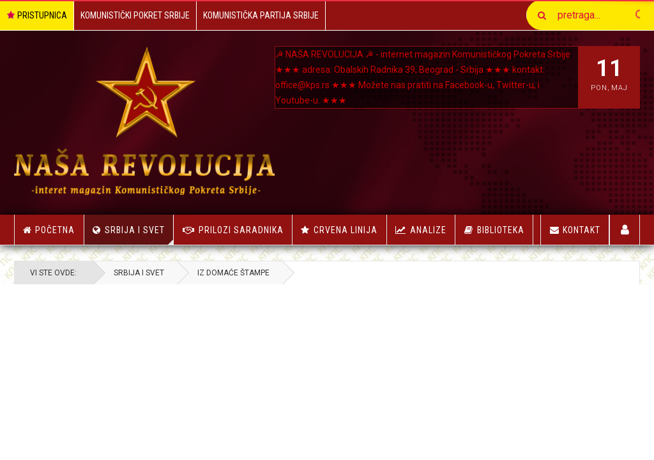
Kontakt (575, 230)
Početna (49, 230)
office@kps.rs (302, 85)
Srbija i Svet (139, 235)
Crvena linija (345, 230)
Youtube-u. (297, 100)
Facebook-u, (469, 85)
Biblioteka (500, 230)
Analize (428, 230)
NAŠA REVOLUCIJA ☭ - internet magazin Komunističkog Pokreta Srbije (427, 54)
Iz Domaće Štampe (233, 272)
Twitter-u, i (518, 85)
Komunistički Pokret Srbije (135, 15)
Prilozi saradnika (241, 230)
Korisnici (625, 230)
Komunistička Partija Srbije (261, 15)
